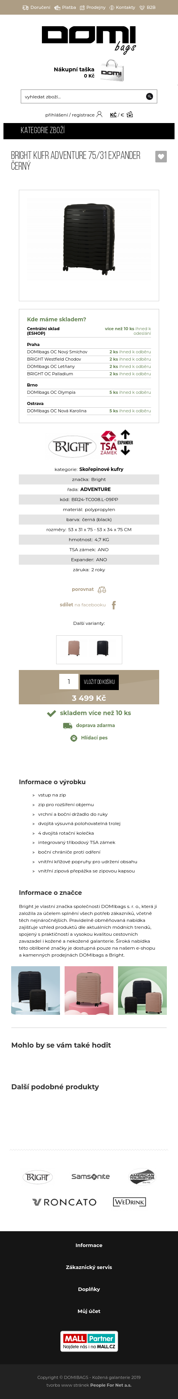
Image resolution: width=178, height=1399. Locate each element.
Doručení (36, 7)
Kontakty (122, 7)
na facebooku (89, 605)
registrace (83, 115)
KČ (113, 115)
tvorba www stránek (89, 1385)
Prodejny (93, 7)
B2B (147, 7)
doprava (89, 725)
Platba (65, 7)
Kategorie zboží (43, 131)
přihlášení (56, 115)
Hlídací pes (89, 738)
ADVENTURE (95, 489)
